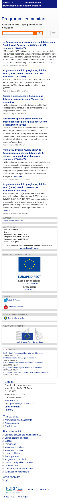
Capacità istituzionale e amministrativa (23, 435)
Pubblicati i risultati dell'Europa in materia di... (20, 358)
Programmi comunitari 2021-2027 (16, 239)
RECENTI (12, 349)
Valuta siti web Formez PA (13, 220)
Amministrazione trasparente (18, 420)
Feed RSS (9, 496)
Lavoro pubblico (12, 453)
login (7, 480)
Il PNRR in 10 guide (11, 242)
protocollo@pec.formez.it (22, 403)
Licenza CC (44, 489)
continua (49, 62)
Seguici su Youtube (13, 306)
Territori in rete (11, 465)
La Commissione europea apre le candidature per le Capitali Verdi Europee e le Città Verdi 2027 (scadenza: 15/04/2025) (29, 45)
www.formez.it (11, 400)
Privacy (31, 489)
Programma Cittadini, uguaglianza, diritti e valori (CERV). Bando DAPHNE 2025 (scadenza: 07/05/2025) (24, 187)
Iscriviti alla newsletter (14, 318)
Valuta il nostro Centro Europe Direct (29, 342)
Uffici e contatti (12, 406)
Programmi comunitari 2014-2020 (16, 237)
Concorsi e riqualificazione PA (19, 462)
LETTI (5, 349)
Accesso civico (12, 423)
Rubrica (9, 410)
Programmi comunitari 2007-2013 (16, 234)
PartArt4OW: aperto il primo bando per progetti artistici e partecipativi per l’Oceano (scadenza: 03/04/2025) (25, 121)
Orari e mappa (29, 289)
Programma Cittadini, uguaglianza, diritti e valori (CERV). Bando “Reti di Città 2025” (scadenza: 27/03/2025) (24, 73)
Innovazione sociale (14, 450)
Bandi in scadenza (11, 229)
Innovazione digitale (14, 447)
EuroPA (8, 441)
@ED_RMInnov (11, 300)
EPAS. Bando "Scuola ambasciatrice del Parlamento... (23, 363)
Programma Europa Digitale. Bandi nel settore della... (23, 367)
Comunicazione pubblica (16, 438)
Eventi (6, 232)
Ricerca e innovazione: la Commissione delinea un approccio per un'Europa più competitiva (23, 99)
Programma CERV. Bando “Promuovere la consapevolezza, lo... (27, 372)
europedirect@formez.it (29, 248)
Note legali (23, 496)
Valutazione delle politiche (17, 471)
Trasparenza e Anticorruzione (19, 468)
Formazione (10, 444)
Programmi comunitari (23, 18)
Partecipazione (12, 456)
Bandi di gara (11, 426)
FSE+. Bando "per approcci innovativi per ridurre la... (23, 353)
